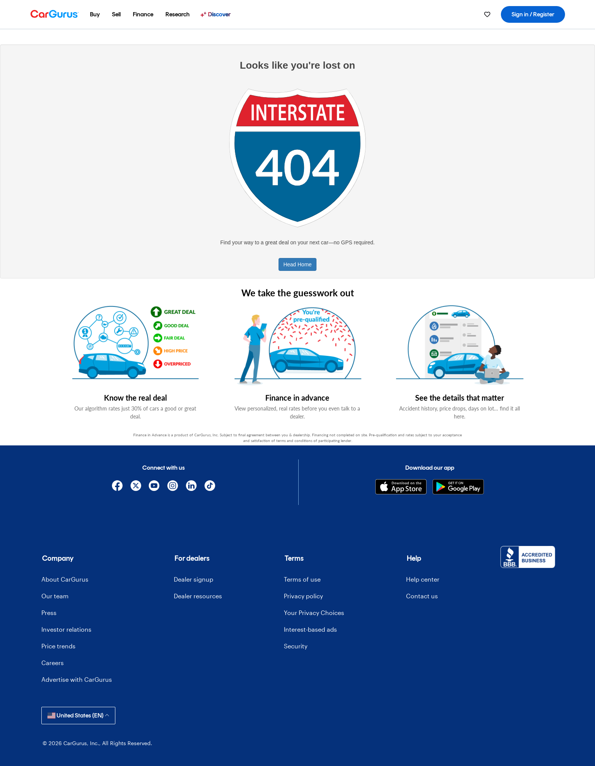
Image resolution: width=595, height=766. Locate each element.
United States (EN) (78, 715)
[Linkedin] (191, 487)
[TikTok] (209, 487)
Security (295, 646)
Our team (55, 595)
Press (49, 612)
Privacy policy (303, 595)
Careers (52, 662)
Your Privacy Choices (314, 612)
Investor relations (66, 629)
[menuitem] (95, 14)
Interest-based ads (310, 629)
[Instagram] (173, 487)
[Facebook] (117, 487)
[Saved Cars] (487, 14)
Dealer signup (193, 579)
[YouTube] (154, 487)
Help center (422, 579)
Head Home (297, 264)
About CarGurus (64, 579)
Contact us (422, 595)
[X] (135, 487)
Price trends (58, 646)
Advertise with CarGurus (76, 679)
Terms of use (302, 579)
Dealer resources (198, 595)
